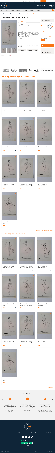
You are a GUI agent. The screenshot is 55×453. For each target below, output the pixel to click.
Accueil (2, 13)
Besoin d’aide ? (11, 432)
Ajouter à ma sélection (47, 48)
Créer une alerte (46, 20)
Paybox (47, 451)
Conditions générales (49, 432)
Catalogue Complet (8, 13)
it (51, 1)
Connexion (43, 1)
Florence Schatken (22, 50)
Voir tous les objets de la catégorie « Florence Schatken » (44, 230)
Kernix (52, 451)
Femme (20, 13)
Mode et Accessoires (15, 13)
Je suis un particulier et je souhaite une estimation (21, 432)
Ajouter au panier (46, 45)
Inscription (38, 1)
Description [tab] (22, 21)
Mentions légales (43, 432)
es (52, 1)
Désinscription (37, 432)
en (48, 1)
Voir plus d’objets (50, 387)
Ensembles (24, 13)
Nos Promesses (32, 432)
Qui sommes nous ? (5, 432)
